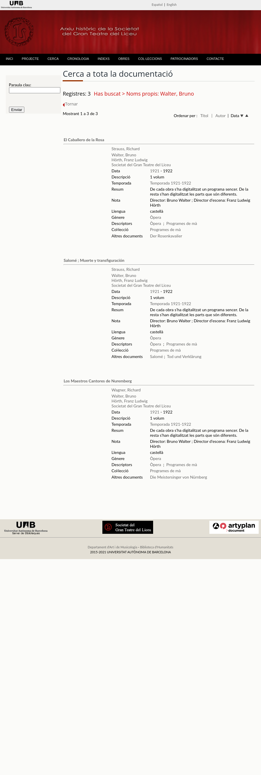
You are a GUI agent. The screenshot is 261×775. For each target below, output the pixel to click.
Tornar (70, 104)
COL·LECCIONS (150, 58)
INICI (9, 58)
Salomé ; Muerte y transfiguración (94, 260)
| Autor (218, 115)
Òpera (155, 217)
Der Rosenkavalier (166, 235)
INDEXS (104, 58)
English (172, 4)
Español (157, 4)
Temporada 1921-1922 (170, 182)
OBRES (124, 58)
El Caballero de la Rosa (84, 139)
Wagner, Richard (126, 389)
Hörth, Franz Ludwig (130, 159)
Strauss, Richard (126, 148)
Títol (204, 115)
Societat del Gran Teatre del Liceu (141, 164)
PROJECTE (30, 58)
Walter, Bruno (124, 154)
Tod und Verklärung (184, 356)
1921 (154, 170)
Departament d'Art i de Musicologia (112, 547)
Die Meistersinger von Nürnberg (178, 477)
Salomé (156, 356)
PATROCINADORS (184, 58)
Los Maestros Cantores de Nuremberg (98, 380)
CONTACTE (215, 58)
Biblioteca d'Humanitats (156, 547)
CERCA (53, 58)
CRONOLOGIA (78, 58)
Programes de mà (181, 223)
